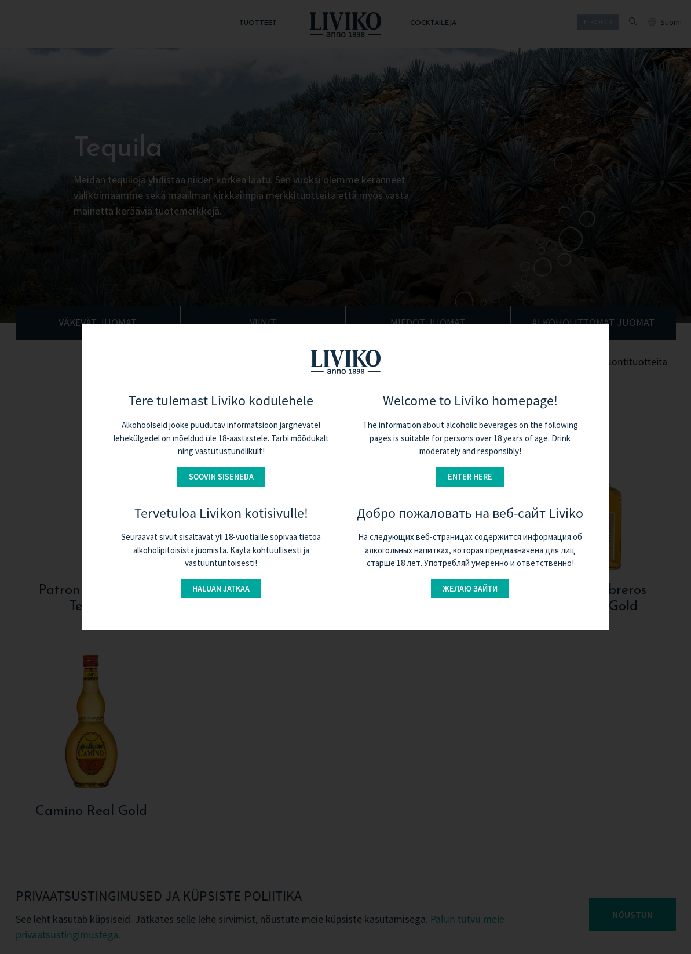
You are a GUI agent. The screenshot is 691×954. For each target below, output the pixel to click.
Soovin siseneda (221, 476)
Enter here (470, 476)
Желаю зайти (470, 588)
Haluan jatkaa (221, 588)
